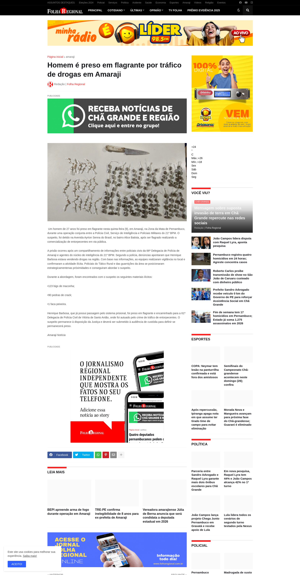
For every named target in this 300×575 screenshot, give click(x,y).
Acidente (136, 2)
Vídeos (197, 2)
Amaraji (186, 2)
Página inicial (55, 56)
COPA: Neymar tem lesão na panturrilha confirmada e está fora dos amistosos (205, 371)
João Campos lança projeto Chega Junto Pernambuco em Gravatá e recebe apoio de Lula (205, 522)
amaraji (70, 56)
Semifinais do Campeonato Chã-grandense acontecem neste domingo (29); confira (236, 375)
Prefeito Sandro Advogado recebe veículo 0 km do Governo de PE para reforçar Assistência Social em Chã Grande (232, 297)
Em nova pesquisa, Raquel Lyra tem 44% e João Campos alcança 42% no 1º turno (238, 478)
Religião (209, 2)
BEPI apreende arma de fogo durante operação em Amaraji (68, 511)
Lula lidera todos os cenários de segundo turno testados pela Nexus (238, 520)
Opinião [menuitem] (155, 10)
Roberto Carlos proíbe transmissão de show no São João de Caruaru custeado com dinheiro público (233, 276)
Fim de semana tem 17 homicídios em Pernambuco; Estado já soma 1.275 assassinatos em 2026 (232, 318)
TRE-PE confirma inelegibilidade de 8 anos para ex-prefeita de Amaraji (117, 513)
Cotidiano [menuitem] (115, 10)
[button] (238, 10)
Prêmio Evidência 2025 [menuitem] (203, 10)
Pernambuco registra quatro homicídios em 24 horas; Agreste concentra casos (232, 258)
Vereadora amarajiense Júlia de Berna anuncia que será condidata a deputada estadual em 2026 (163, 515)
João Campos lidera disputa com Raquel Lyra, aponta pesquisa (232, 242)
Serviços (112, 2)
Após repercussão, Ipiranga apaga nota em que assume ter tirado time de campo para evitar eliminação (205, 419)
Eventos (221, 2)
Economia (161, 2)
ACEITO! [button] (16, 564)
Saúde (148, 2)
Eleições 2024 (86, 2)
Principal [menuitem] (95, 10)
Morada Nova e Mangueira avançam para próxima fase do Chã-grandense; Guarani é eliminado (237, 417)
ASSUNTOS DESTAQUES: (61, 2)
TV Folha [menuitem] (175, 10)
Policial (100, 2)
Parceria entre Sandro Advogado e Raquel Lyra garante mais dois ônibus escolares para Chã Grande (205, 480)
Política (125, 2)
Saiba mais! (30, 555)
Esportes (174, 2)
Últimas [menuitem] (136, 10)
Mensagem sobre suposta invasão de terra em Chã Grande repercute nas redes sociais (219, 215)
